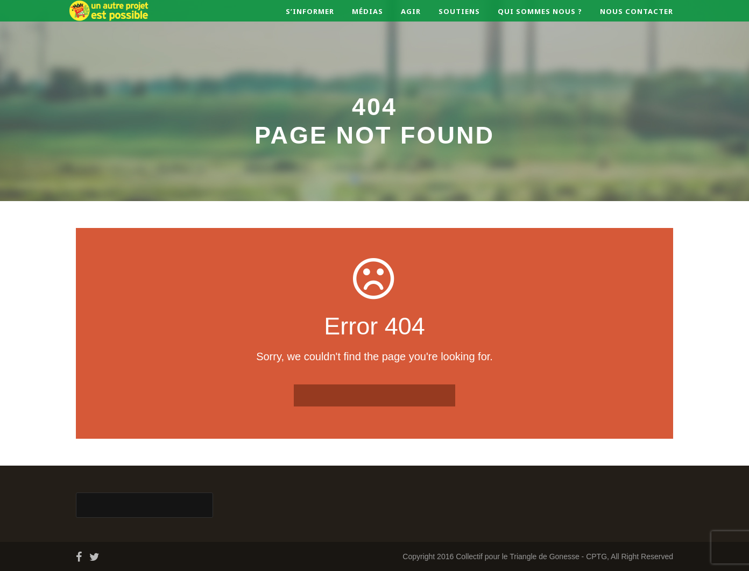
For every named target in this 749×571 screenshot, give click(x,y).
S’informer (310, 11)
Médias (367, 11)
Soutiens (459, 11)
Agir (411, 11)
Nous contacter (636, 11)
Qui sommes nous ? (540, 11)
